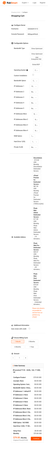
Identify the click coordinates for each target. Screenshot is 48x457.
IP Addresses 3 (19, 97)
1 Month (18, 341)
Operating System (21, 70)
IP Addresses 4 (19, 103)
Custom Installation (20, 75)
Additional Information (21, 325)
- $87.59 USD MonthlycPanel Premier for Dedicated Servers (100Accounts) (37, 190)
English (25, 3)
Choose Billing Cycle (21, 338)
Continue (36, 439)
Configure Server (19, 25)
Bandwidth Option (20, 80)
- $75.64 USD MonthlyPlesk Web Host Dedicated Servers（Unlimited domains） (37, 289)
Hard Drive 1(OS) (19, 141)
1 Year (32, 347)
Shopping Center (15, 12)
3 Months (32, 341)
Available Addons (20, 237)
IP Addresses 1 (19, 86)
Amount (16, 353)
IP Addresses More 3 (21, 125)
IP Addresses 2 (19, 92)
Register (42, 3)
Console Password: (17, 34)
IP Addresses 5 (19, 108)
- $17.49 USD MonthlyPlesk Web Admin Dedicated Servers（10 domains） (37, 223)
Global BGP (36, 64)
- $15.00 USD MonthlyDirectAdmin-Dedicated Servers (37, 164)
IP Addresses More (20, 114)
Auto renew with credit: (19, 329)
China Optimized (36, 48)
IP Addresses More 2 (21, 119)
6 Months (18, 347)
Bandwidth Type (19, 48)
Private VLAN (18, 147)
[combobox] (36, 70)
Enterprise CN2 (36, 59)
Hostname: (15, 29)
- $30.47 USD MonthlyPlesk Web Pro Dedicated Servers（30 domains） (37, 256)
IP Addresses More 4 (21, 130)
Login (34, 3)
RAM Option (18, 136)
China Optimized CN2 (36, 54)
